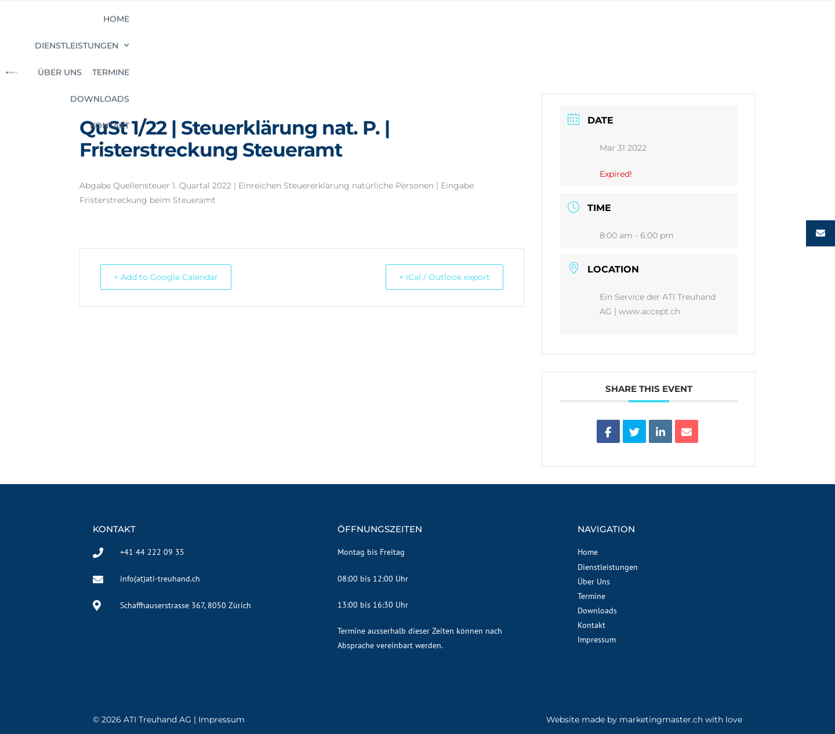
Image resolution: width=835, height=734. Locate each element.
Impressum (221, 719)
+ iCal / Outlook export (438, 276)
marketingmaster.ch (661, 719)
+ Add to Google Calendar (172, 276)
